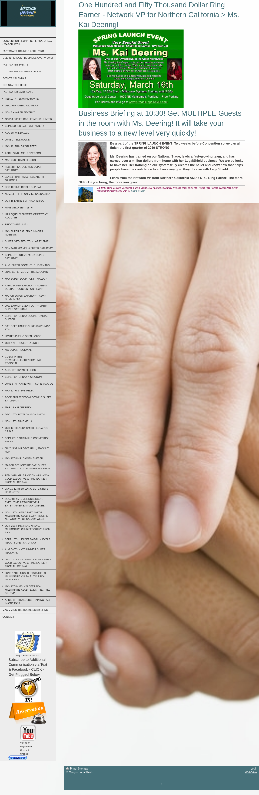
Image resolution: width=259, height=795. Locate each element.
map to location (134, 191)
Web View (251, 772)
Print (71, 768)
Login (254, 768)
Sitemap (83, 768)
